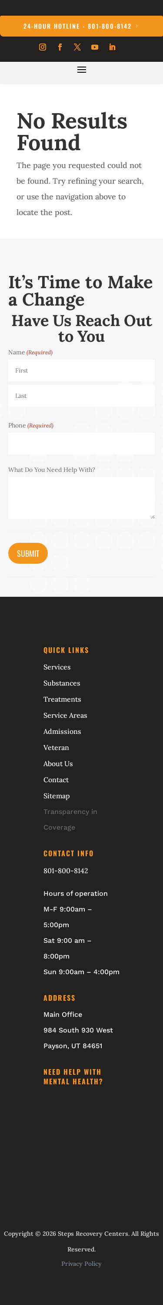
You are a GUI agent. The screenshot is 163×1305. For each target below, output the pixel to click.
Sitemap (56, 795)
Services (57, 667)
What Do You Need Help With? (51, 470)
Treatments (62, 699)
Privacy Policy (81, 1264)
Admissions (62, 731)
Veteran (56, 747)
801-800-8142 (65, 870)
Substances (61, 683)
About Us (58, 763)
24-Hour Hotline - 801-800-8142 (77, 25)
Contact (56, 779)
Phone (30, 425)
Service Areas (65, 715)
